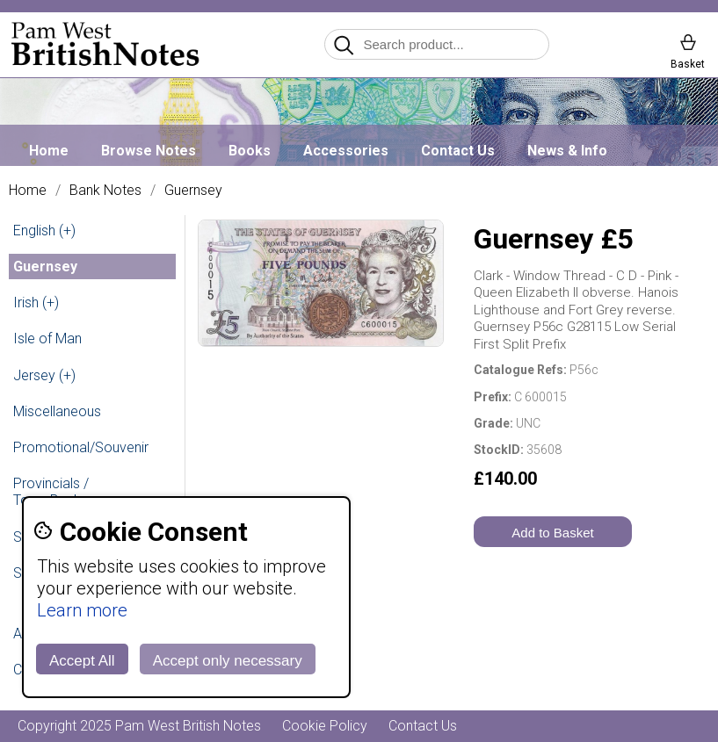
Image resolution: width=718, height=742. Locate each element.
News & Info (567, 150)
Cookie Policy (324, 725)
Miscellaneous (57, 411)
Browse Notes (148, 150)
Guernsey (193, 191)
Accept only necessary (227, 660)
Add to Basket (552, 532)
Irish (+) (36, 302)
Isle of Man (47, 338)
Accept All (82, 660)
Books (249, 150)
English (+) (44, 230)
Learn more (82, 610)
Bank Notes (105, 191)
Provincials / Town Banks (51, 491)
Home (49, 150)
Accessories (345, 150)
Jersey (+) (44, 375)
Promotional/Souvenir (81, 447)
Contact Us (458, 150)
